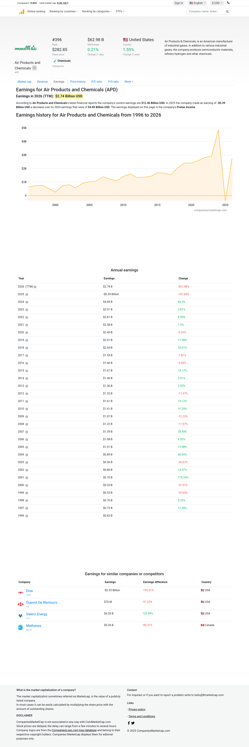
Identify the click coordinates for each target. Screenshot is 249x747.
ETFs (119, 11)
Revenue (42, 81)
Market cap (24, 81)
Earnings (59, 81)
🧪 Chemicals (62, 60)
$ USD (216, 3)
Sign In (179, 3)
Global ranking (36, 11)
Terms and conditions (141, 716)
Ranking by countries (63, 11)
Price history (78, 81)
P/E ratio (96, 81)
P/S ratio (113, 81)
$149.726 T (62, 3)
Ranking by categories (95, 11)
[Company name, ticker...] (208, 11)
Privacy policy (136, 709)
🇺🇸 (196, 3)
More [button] (128, 81)
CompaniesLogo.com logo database (74, 730)
